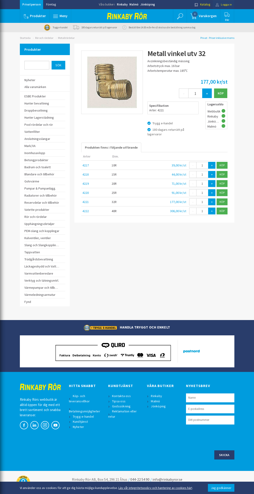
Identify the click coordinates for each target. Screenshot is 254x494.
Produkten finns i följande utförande (111, 147)
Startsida (25, 38)
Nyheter (78, 427)
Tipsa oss (119, 401)
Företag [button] (51, 4)
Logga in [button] (223, 4)
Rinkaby (122, 4)
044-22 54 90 (139, 479)
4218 (85, 174)
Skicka (224, 455)
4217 (85, 165)
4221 (85, 202)
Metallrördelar (66, 38)
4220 (85, 193)
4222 (85, 211)
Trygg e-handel (83, 416)
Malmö (134, 4)
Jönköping (147, 4)
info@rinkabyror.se (167, 479)
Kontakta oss (121, 396)
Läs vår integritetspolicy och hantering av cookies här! (155, 488)
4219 (85, 184)
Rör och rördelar (44, 38)
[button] (60, 16)
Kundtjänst (80, 421)
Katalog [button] (201, 4)
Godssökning (121, 406)
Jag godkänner (221, 488)
